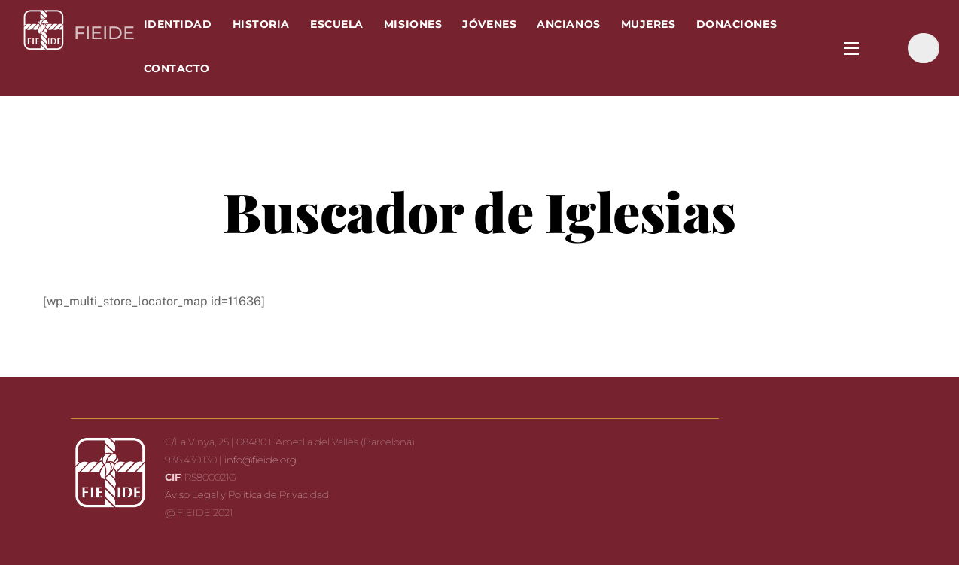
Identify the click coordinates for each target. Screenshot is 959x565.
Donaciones (736, 24)
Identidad (178, 24)
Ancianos (568, 24)
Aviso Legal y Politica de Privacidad (247, 494)
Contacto (177, 68)
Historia (261, 24)
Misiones (413, 24)
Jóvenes (489, 24)
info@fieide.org (260, 460)
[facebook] (887, 47)
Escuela (337, 24)
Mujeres (648, 24)
